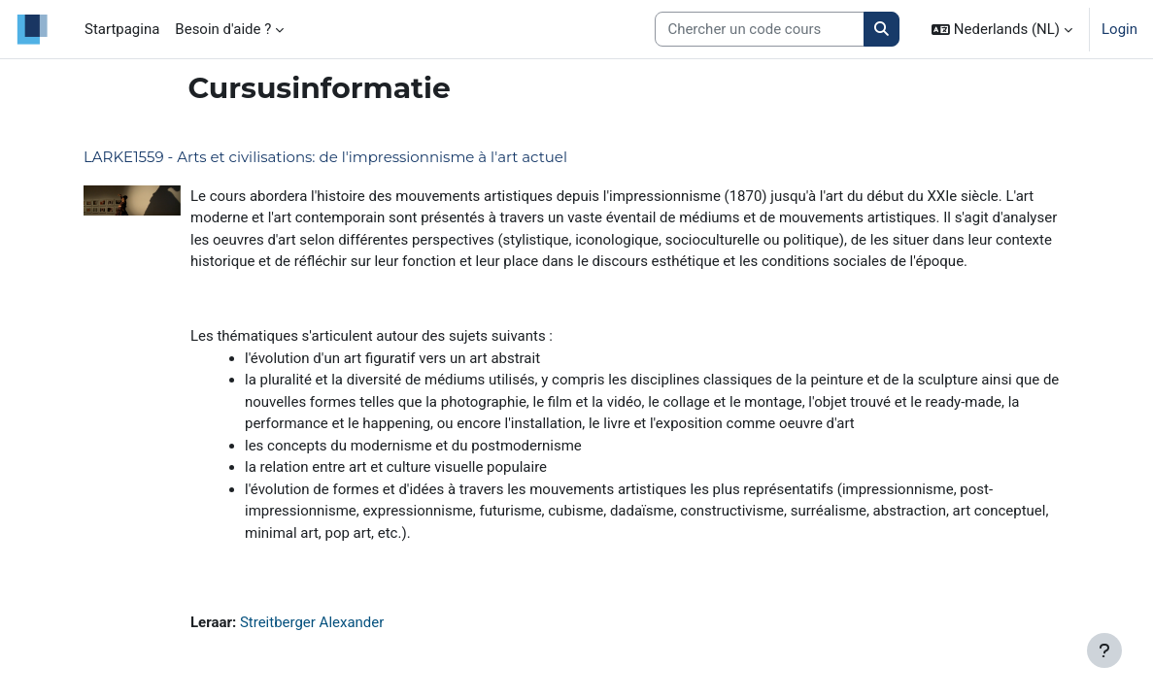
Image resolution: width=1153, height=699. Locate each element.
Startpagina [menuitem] (122, 29)
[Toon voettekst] (1104, 650)
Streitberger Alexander (312, 622)
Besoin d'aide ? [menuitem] (223, 29)
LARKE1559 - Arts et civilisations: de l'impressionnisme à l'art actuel (325, 157)
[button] (1002, 29)
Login (1119, 29)
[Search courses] (760, 29)
